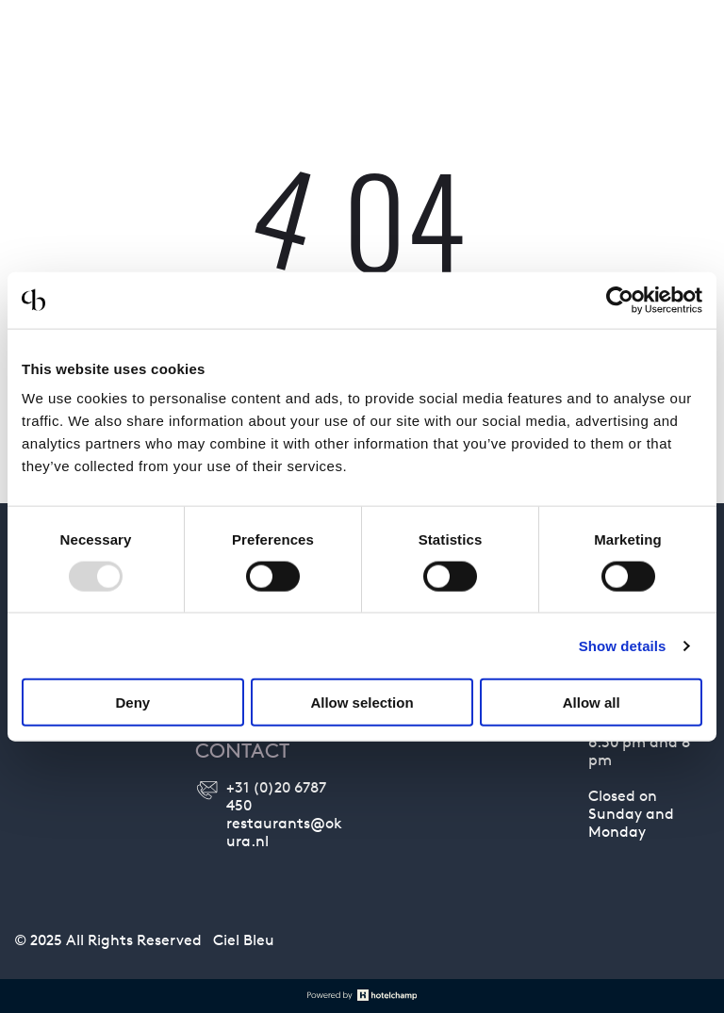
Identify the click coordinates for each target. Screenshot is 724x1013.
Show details (622, 645)
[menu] (682, 49)
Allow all (591, 702)
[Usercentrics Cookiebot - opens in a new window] (619, 300)
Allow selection (361, 702)
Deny (132, 702)
